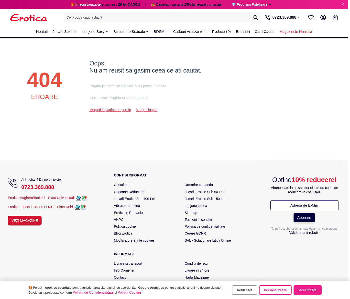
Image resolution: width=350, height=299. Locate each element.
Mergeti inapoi (146, 110)
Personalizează (275, 290)
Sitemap (191, 213)
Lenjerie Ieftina (196, 206)
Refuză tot (244, 290)
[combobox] (161, 17)
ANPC (118, 220)
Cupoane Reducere (128, 192)
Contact (120, 277)
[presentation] (304, 246)
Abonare (304, 217)
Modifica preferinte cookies (134, 240)
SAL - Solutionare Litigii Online (208, 240)
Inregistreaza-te (88, 4)
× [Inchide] (342, 4)
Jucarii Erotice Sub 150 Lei (205, 199)
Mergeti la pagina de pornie (110, 110)
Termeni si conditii (198, 220)
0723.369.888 (37, 187)
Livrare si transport (128, 263)
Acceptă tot (307, 290)
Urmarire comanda (199, 185)
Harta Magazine (197, 277)
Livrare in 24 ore (197, 270)
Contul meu (122, 185)
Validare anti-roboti (303, 233)
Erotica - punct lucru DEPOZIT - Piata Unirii (41, 207)
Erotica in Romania (128, 213)
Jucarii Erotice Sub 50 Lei (204, 192)
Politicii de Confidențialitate (93, 292)
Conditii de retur (197, 263)
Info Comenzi (124, 270)
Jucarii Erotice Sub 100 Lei (134, 199)
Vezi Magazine (24, 221)
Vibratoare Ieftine (127, 206)
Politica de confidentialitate (205, 226)
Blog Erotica (123, 233)
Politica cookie (125, 226)
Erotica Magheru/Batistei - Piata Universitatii (41, 198)
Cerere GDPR (195, 233)
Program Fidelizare (252, 4)
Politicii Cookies (130, 292)
